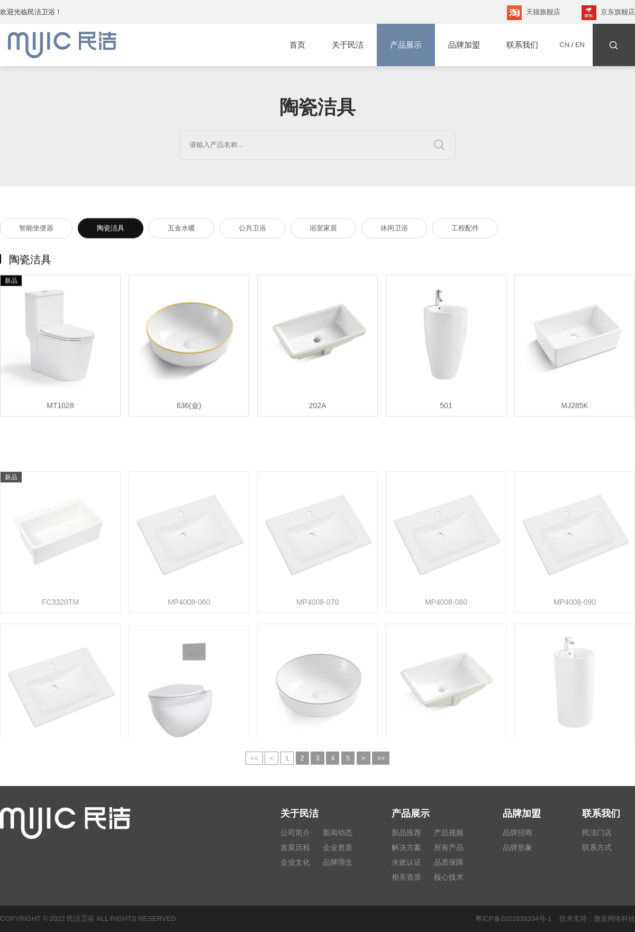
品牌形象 (517, 847)
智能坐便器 (36, 230)
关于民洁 (348, 44)
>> (381, 765)
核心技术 (449, 877)
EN (580, 45)
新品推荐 (406, 832)
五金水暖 (181, 230)
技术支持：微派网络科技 (593, 918)
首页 (297, 44)
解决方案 (406, 847)
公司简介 (295, 832)
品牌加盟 (464, 44)
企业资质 (337, 847)
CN (564, 45)
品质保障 (449, 862)
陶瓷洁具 (110, 230)
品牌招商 (517, 832)
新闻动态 (337, 832)
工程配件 (465, 230)
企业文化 (295, 862)
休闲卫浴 (394, 230)
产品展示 (406, 45)
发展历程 (295, 847)
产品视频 (449, 832)
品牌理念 (337, 862)
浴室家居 (323, 230)
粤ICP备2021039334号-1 (513, 918)
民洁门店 (597, 832)
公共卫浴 (252, 230)
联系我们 (522, 44)
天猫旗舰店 (533, 12)
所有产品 (449, 847)
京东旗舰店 (608, 12)
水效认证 (406, 862)
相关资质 (406, 877)
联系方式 (597, 847)
